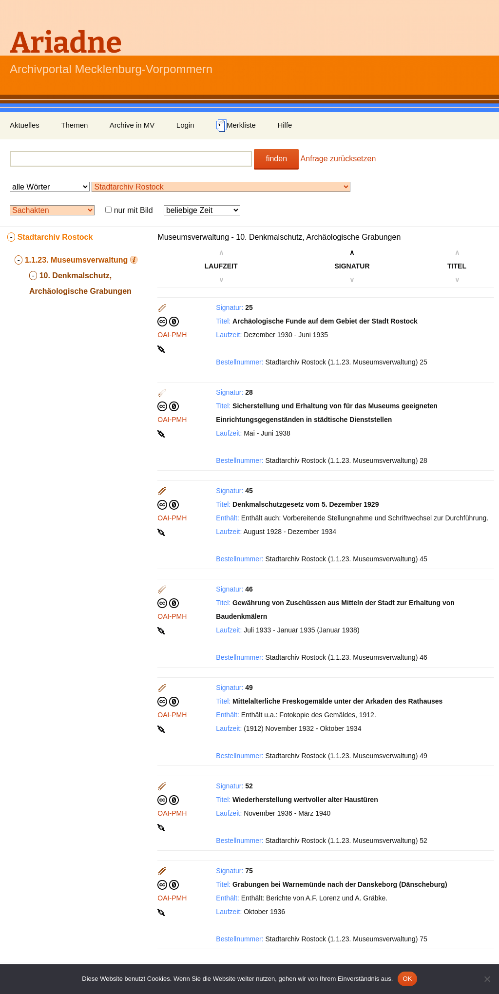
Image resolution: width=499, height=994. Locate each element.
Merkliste (236, 125)
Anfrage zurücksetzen (338, 158)
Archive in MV (132, 125)
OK (407, 978)
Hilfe (284, 125)
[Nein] (487, 979)
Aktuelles (24, 125)
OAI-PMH (172, 335)
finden (276, 158)
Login (185, 125)
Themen (74, 125)
